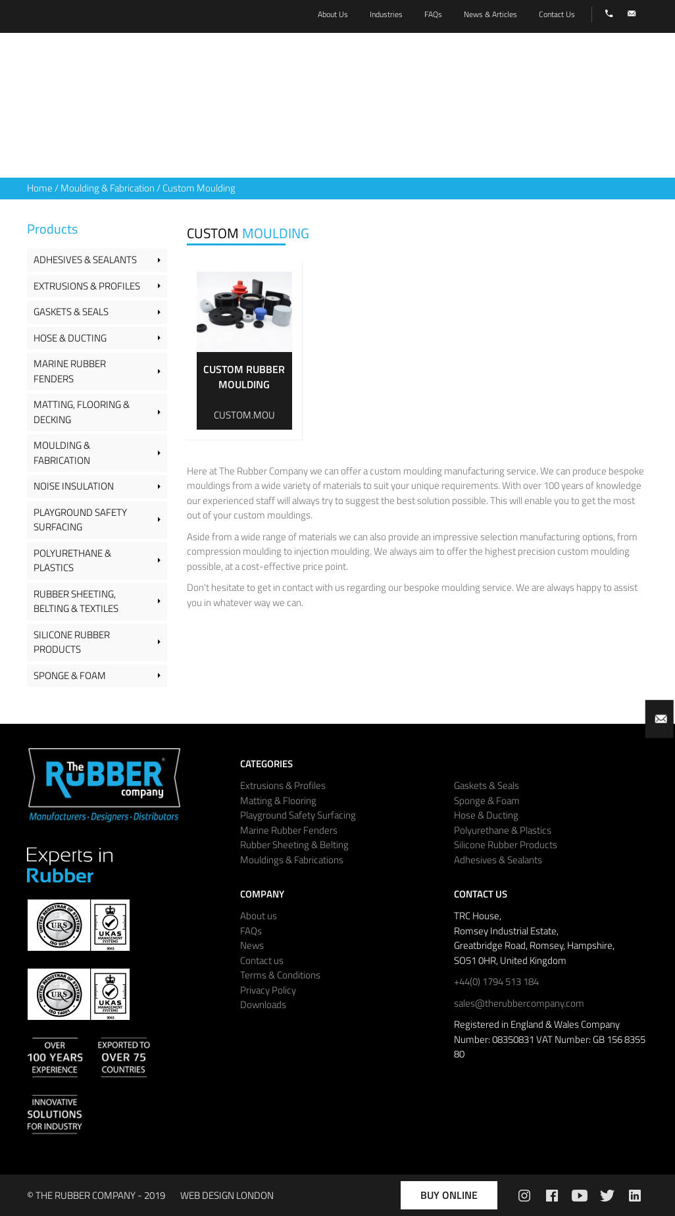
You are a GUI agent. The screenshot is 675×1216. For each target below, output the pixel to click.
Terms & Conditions (280, 974)
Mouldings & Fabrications (291, 859)
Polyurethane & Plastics (72, 560)
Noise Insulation (74, 486)
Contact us (262, 960)
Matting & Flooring (278, 800)
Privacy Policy (268, 990)
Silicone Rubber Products (72, 642)
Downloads (263, 1004)
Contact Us (557, 14)
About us (258, 915)
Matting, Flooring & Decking (82, 412)
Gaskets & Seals (71, 311)
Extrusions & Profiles (87, 285)
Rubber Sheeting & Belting (294, 844)
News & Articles (490, 14)
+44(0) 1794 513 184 (496, 981)
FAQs (251, 930)
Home (40, 187)
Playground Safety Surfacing (80, 520)
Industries (386, 14)
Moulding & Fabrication (108, 187)
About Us (333, 14)
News (252, 945)
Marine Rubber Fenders (70, 371)
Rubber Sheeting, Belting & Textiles (76, 601)
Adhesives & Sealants (85, 259)
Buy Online (449, 1195)
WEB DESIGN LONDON (227, 1195)
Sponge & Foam (70, 675)
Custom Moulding (199, 187)
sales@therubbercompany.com (519, 1003)
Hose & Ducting (70, 337)
